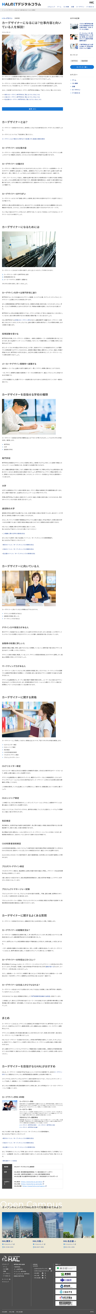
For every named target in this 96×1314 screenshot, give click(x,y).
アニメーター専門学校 (20, 1271)
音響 (72, 7)
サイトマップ (5, 1282)
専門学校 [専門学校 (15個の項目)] (75, 61)
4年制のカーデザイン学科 (23, 320)
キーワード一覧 (6, 1279)
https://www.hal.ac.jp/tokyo (31, 1182)
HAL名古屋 (68, 1241)
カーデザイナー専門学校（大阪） (47, 1125)
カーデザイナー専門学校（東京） (28, 1125)
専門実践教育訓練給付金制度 (40, 996)
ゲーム (59, 7)
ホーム (3, 10)
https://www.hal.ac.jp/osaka (31, 1184)
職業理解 (17, 18)
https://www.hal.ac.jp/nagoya (34, 1186)
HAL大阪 (37, 1241)
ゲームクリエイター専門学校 (22, 1274)
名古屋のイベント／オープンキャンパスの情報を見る (19, 553)
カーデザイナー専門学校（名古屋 (28, 1127)
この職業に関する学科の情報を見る (14, 533)
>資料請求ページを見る (9, 1161)
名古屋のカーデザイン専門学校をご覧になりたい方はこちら (23, 99)
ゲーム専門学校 (18, 1269)
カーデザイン (80, 7)
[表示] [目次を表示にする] (34, 109)
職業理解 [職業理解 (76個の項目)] (85, 61)
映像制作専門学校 (19, 1276)
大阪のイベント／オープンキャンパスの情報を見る (18, 549)
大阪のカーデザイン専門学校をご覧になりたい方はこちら (22, 97)
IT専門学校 (17, 1267)
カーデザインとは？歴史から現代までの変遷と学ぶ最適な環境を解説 (23, 139)
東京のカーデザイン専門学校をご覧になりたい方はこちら (22, 95)
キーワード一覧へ (82, 67)
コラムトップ (51, 7)
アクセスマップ (8, 1244)
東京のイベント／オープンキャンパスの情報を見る (18, 545)
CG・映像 (66, 7)
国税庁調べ (49, 967)
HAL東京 (6, 1241)
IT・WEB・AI (90, 7)
